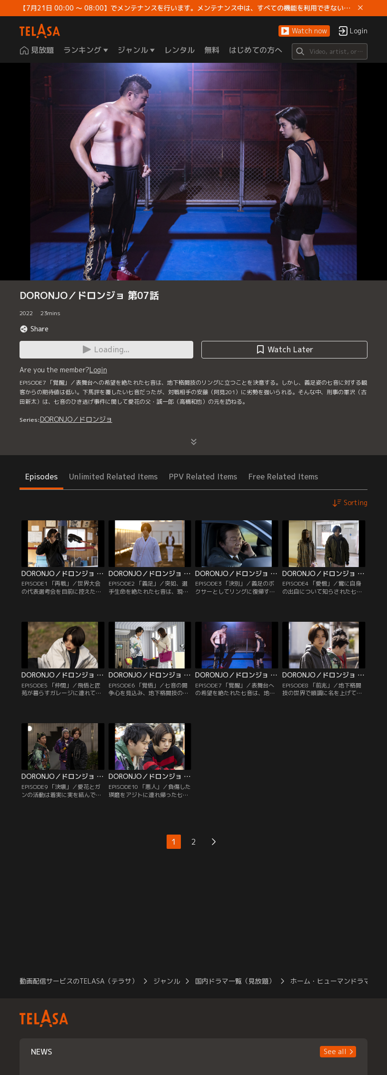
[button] (304, 31)
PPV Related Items (203, 476)
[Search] (330, 51)
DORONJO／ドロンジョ (76, 419)
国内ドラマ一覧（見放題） (235, 980)
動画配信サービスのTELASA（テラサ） (79, 980)
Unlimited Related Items (113, 476)
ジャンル (166, 980)
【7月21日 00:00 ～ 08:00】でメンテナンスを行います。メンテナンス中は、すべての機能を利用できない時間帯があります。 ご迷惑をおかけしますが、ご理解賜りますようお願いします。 (187, 8)
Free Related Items (283, 476)
